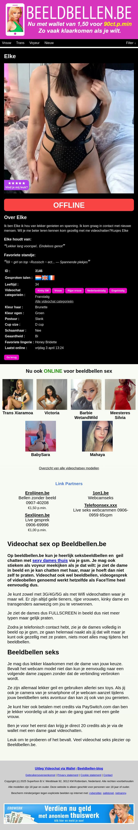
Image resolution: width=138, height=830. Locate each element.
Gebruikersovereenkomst (40, 775)
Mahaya (97, 454)
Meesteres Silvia (120, 415)
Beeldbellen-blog (90, 768)
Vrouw (6, 43)
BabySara (40, 454)
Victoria (52, 413)
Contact (107, 775)
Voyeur (34, 43)
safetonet (108, 793)
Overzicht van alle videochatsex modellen (69, 468)
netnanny (120, 793)
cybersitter (95, 793)
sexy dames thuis (50, 560)
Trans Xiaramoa (18, 413)
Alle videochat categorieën (54, 301)
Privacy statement (67, 775)
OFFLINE (69, 205)
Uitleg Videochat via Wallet (55, 768)
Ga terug (12, 357)
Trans (20, 43)
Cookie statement (91, 775)
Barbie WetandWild (86, 415)
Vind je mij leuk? (16, 185)
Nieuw (49, 43)
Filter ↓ (131, 43)
